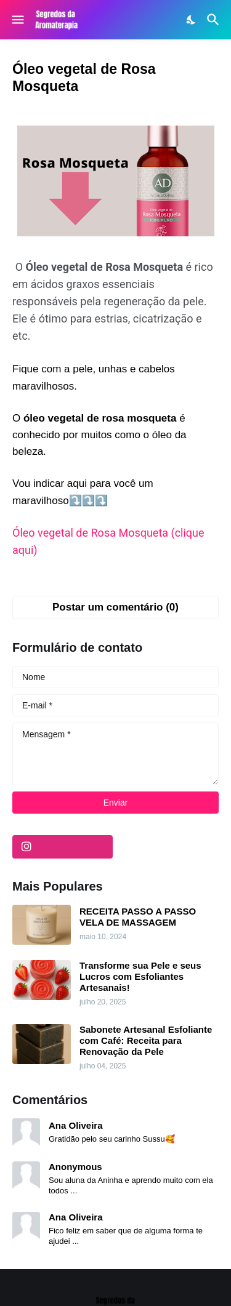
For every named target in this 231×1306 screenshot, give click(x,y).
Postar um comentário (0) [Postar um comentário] (115, 607)
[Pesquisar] (214, 19)
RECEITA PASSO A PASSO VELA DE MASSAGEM (137, 916)
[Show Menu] (17, 19)
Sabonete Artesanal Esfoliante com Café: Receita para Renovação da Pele (145, 1040)
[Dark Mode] (191, 19)
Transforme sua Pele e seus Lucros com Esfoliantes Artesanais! (140, 976)
